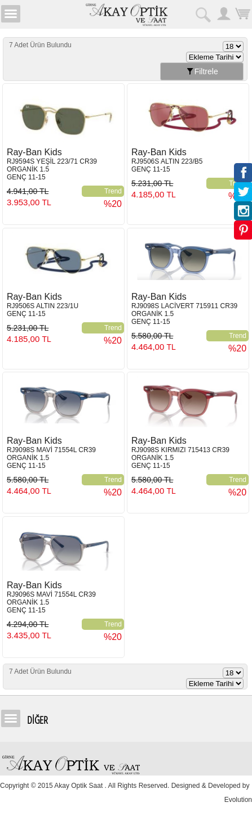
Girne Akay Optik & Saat (126, 14)
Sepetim (242, 13)
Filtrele (201, 71)
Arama (204, 13)
